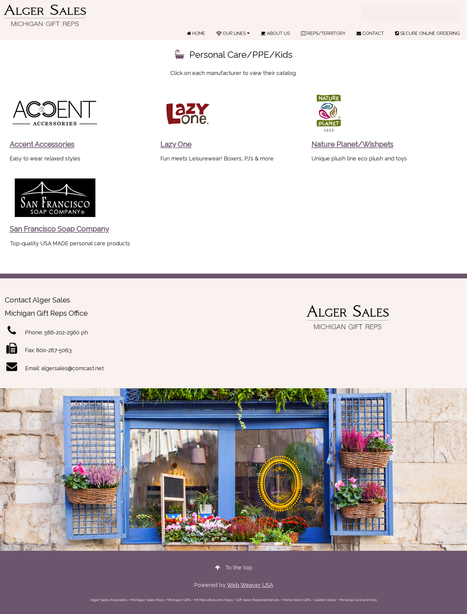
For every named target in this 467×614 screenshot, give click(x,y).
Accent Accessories (42, 144)
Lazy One (175, 144)
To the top (233, 567)
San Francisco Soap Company (59, 229)
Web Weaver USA (250, 585)
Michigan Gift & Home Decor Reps (410, 13)
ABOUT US (275, 33)
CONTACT (370, 33)
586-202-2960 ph (66, 332)
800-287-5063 (54, 350)
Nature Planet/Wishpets (352, 144)
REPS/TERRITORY (323, 33)
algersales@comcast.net (72, 368)
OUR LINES (233, 33)
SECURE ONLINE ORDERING (427, 33)
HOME (196, 33)
